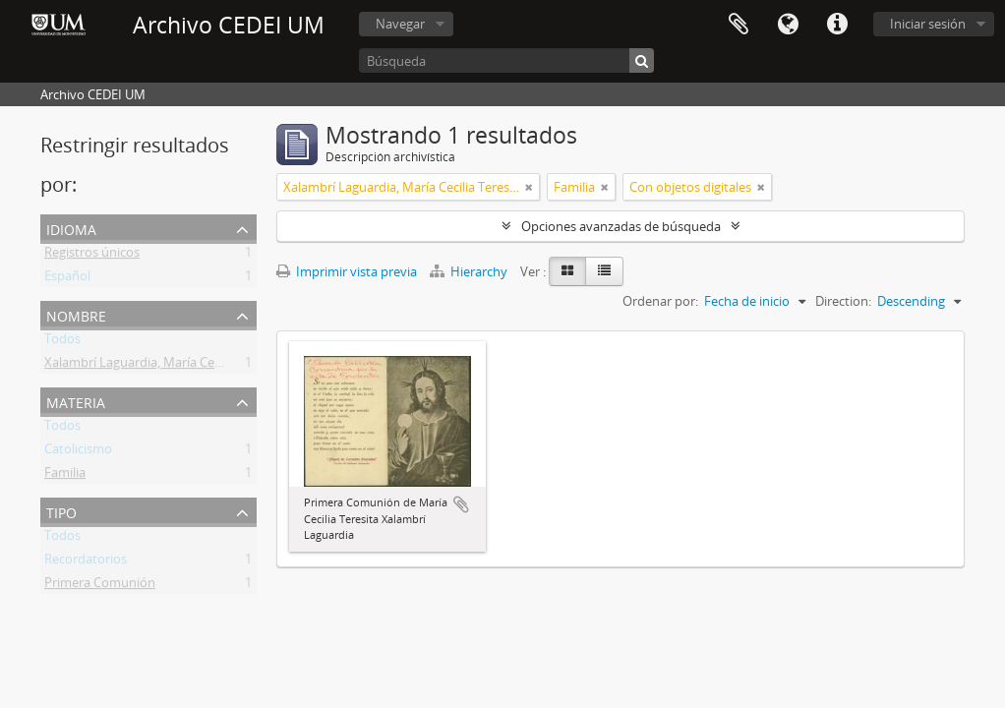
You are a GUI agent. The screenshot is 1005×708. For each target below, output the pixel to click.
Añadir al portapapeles (461, 504)
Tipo (61, 511)
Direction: (843, 301)
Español (67, 279)
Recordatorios (85, 562)
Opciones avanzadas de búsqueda (621, 226)
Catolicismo (78, 452)
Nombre (76, 314)
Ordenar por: (660, 301)
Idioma (787, 24)
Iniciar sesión (928, 23)
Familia (65, 476)
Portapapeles (738, 24)
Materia (75, 400)
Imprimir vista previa (346, 271)
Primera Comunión (99, 586)
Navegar (400, 23)
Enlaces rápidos (836, 24)
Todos (62, 342)
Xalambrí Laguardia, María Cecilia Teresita (164, 366)
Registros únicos (92, 256)
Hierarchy (470, 271)
